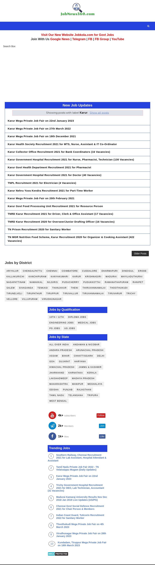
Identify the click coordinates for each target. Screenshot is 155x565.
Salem (10, 278)
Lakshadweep (58, 368)
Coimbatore (70, 261)
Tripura (92, 385)
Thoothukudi (119, 278)
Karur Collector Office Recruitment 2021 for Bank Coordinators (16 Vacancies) (59, 148)
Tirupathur (34, 283)
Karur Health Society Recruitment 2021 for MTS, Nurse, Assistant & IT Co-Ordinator (62, 141)
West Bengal (58, 391)
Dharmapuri (110, 261)
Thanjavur (59, 278)
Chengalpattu (32, 261)
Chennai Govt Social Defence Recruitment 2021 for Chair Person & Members (80, 497)
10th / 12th (56, 307)
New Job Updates (77, 105)
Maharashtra (58, 374)
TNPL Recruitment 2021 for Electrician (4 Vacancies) (42, 176)
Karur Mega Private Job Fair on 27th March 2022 (39, 127)
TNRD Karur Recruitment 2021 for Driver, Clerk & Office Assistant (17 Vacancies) (60, 204)
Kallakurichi (15, 267)
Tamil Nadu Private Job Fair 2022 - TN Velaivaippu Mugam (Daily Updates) (77, 458)
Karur (77, 267)
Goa (52, 351)
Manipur (77, 374)
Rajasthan (84, 380)
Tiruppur (52, 283)
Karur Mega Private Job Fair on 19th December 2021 (42, 134)
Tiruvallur (70, 283)
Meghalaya (95, 374)
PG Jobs (54, 318)
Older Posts (140, 242)
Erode (142, 261)
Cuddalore (89, 261)
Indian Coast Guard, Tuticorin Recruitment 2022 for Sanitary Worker (80, 507)
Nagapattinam (15, 272)
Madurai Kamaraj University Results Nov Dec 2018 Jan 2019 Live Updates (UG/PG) (81, 488)
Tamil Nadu (56, 385)
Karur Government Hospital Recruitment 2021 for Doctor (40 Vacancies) (54, 169)
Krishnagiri (93, 267)
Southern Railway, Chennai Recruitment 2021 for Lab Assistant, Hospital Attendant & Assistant (77, 448)
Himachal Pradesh (61, 357)
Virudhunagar (51, 289)
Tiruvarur (115, 283)
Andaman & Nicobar (86, 334)
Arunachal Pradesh (89, 340)
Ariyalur (12, 261)
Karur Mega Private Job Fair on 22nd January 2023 (41, 120)
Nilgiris (52, 272)
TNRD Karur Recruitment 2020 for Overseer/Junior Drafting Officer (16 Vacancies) (61, 211)
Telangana (75, 385)
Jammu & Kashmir (90, 357)
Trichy (131, 283)
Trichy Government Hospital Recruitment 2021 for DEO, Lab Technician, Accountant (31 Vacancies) (76, 478)
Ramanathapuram (116, 272)
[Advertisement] (77, 75)
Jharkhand (56, 363)
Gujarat (64, 351)
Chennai (52, 261)
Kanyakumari (59, 267)
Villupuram (30, 289)
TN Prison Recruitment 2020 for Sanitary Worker (39, 218)
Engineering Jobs (61, 313)
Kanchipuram (37, 267)
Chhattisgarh (83, 346)
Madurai (111, 267)
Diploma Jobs (77, 307)
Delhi (100, 346)
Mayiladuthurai (132, 267)
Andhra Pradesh (60, 340)
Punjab (68, 380)
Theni (74, 278)
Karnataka (75, 363)
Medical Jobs (87, 313)
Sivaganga (26, 278)
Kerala (92, 363)
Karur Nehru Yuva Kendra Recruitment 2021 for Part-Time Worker (50, 183)
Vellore (12, 289)
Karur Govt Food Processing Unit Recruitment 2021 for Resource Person (55, 197)
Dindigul (128, 261)
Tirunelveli (14, 283)
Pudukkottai (91, 272)
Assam (53, 346)
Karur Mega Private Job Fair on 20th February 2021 (41, 190)
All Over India (59, 334)
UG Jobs (69, 318)
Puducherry (70, 272)
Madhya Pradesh (83, 368)
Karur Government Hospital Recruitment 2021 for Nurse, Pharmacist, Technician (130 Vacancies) (71, 155)
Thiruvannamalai (94, 278)
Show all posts (99, 112)
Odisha (54, 380)
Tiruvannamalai (93, 283)
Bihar (66, 346)
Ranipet (138, 272)
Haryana (80, 351)
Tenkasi (42, 278)
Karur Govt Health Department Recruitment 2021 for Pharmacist (49, 162)
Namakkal (36, 272)
